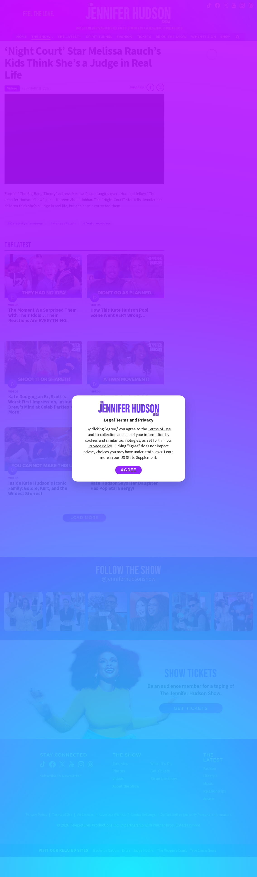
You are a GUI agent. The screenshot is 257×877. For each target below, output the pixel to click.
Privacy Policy (100, 446)
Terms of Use (159, 429)
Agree (128, 469)
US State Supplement (138, 457)
